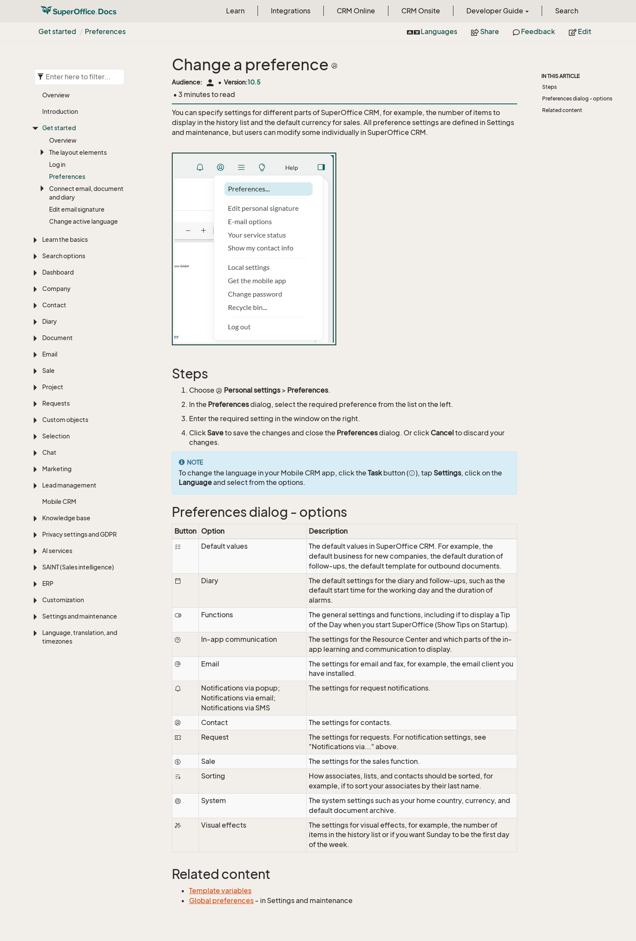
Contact (54, 305)
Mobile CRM (59, 501)
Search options (63, 255)
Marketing (56, 468)
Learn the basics (65, 239)
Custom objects (65, 419)
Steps (549, 87)
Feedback (534, 31)
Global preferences (221, 900)
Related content (562, 110)
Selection (56, 436)
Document (57, 337)
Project (52, 387)
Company (56, 288)
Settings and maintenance (79, 616)
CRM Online (356, 10)
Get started (57, 31)
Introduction (60, 111)
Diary (49, 321)
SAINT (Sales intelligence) (78, 567)
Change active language (83, 221)
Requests (56, 403)
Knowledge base (66, 518)
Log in (57, 164)
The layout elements (78, 152)
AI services (57, 550)
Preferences (105, 31)
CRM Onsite (420, 10)
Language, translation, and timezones (79, 637)
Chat (49, 452)
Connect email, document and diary (86, 193)
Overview (56, 95)
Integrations (290, 10)
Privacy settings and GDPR (79, 534)
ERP (47, 583)
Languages (432, 31)
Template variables (220, 890)
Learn (235, 10)
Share (485, 31)
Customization (63, 599)
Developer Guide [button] (497, 10)
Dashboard (58, 272)
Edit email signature (77, 209)
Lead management (69, 485)
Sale (48, 370)
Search (566, 10)
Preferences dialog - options (577, 98)
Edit (580, 31)
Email (49, 354)
